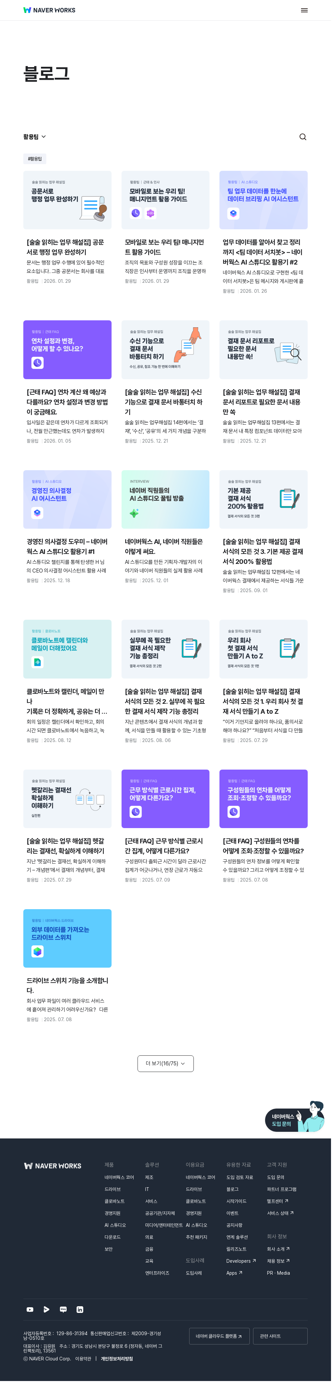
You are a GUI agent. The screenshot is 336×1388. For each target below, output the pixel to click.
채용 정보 (275, 1261)
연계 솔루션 (237, 1237)
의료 (149, 1237)
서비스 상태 (277, 1213)
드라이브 (113, 1189)
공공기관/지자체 (160, 1213)
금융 (149, 1249)
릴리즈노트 (236, 1249)
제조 (149, 1177)
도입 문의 (275, 1177)
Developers (238, 1261)
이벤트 (232, 1213)
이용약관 (83, 1358)
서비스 (151, 1201)
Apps (231, 1273)
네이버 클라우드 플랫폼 (216, 1336)
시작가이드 (236, 1201)
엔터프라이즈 (157, 1273)
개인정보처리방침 (117, 1358)
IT (147, 1189)
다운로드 (113, 1237)
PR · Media (278, 1273)
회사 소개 (275, 1249)
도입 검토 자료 (239, 1177)
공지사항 (234, 1225)
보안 (109, 1249)
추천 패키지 (196, 1237)
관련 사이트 (270, 1336)
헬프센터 (275, 1201)
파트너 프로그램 (281, 1189)
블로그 (232, 1189)
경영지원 (113, 1213)
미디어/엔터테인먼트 (164, 1225)
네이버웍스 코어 (119, 1177)
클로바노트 (115, 1201)
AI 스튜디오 (115, 1225)
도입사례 (194, 1273)
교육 (149, 1261)
